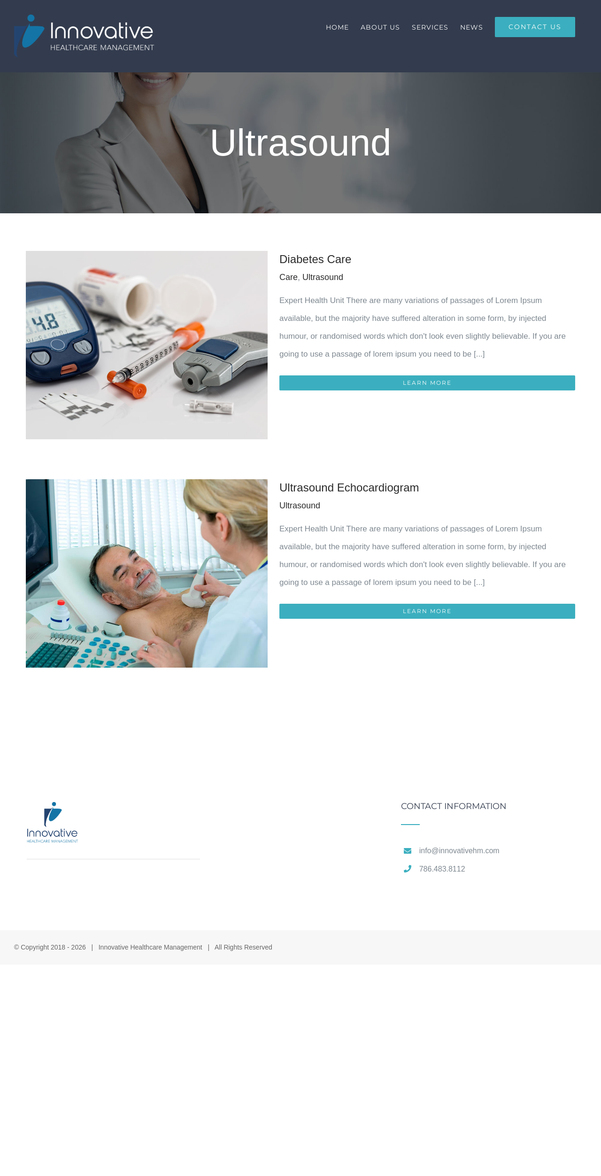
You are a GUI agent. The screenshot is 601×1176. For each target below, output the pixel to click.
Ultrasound (322, 277)
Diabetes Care (315, 259)
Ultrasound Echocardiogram (349, 487)
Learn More (427, 382)
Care (288, 277)
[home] (53, 810)
